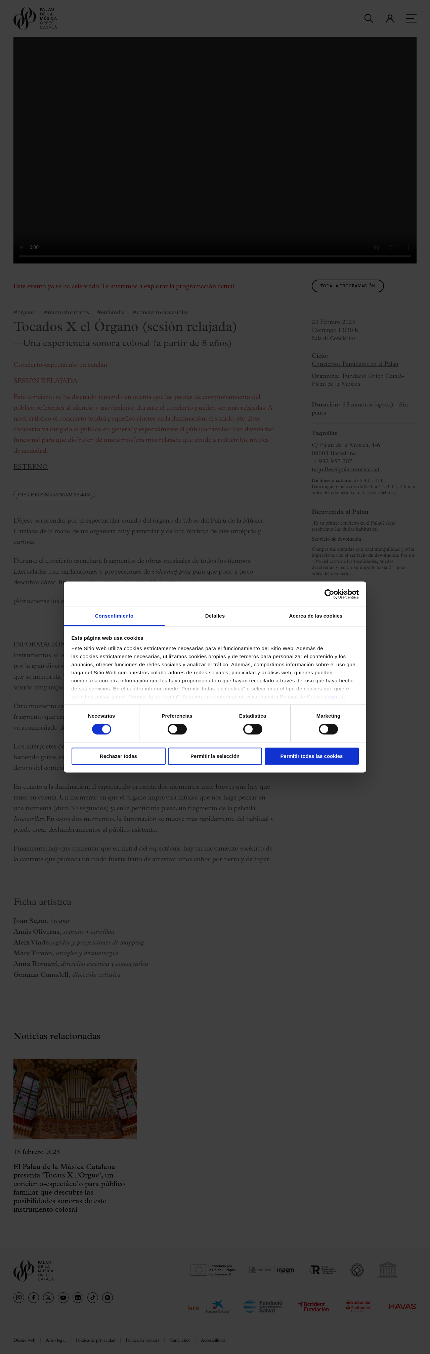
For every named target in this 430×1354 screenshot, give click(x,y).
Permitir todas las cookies (312, 756)
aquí (333, 696)
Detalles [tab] (215, 616)
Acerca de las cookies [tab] (316, 616)
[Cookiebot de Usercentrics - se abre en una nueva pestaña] (329, 594)
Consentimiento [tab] (114, 616)
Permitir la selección (215, 756)
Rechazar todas (118, 756)
